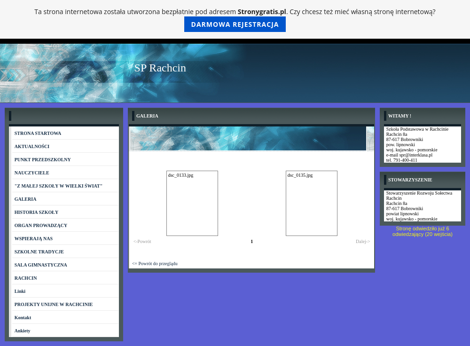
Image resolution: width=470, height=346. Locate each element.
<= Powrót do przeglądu (155, 263)
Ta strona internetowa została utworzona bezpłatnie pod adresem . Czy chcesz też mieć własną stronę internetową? (234, 19)
